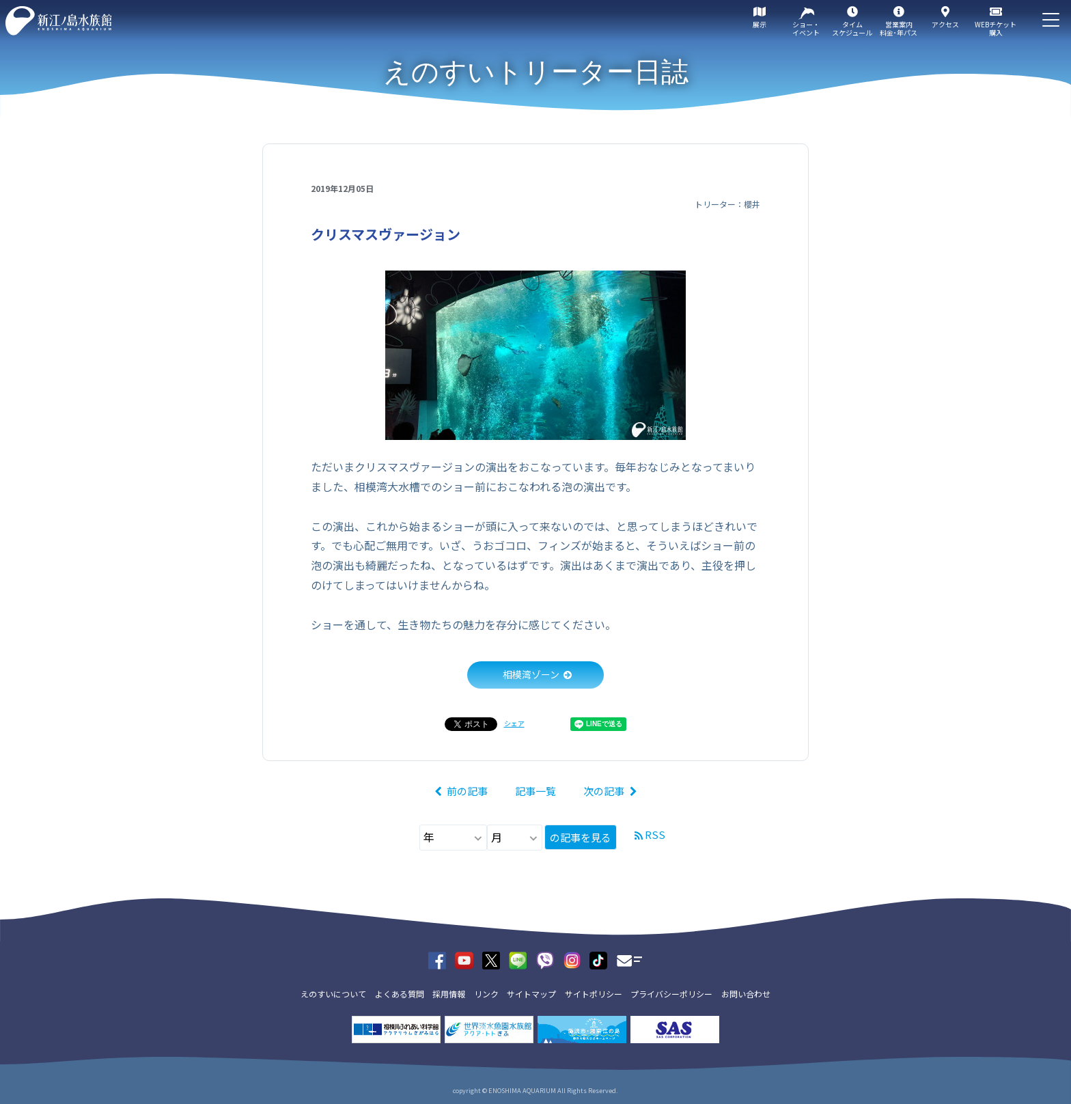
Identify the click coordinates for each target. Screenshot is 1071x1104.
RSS (655, 834)
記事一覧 (535, 791)
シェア (514, 723)
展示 (759, 24)
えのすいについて (333, 993)
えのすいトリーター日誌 (535, 72)
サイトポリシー (593, 993)
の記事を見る (580, 837)
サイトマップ (531, 993)
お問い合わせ (745, 993)
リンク (486, 993)
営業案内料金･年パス (898, 28)
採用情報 (448, 993)
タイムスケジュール (852, 28)
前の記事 (467, 791)
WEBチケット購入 (995, 28)
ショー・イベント (806, 28)
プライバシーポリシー (671, 993)
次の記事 (603, 791)
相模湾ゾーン (531, 674)
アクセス (945, 24)
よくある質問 (399, 993)
